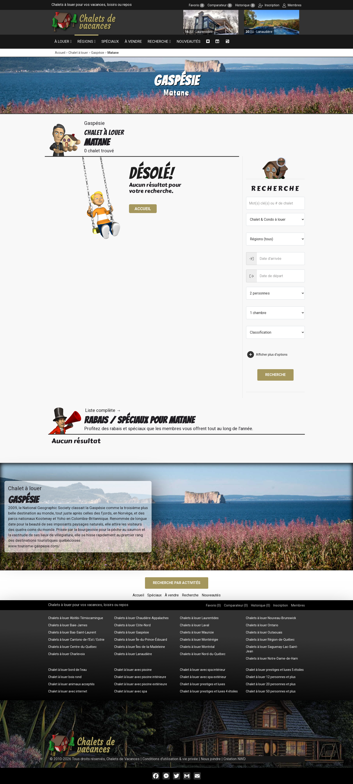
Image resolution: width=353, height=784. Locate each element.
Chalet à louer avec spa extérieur (203, 677)
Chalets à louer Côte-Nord (132, 625)
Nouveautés (188, 41)
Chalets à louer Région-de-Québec (270, 639)
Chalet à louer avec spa (130, 691)
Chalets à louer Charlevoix (66, 654)
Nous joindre (211, 759)
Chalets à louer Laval (194, 625)
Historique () (260, 605)
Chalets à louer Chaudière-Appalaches (141, 618)
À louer (61, 41)
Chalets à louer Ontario (262, 625)
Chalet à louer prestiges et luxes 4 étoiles (209, 691)
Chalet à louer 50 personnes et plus (271, 691)
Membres (292, 5)
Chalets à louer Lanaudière (133, 654)
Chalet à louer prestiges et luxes (202, 684)
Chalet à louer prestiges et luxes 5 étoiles (275, 670)
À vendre (133, 41)
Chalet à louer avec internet (67, 691)
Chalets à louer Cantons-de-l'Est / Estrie (76, 639)
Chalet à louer (78, 52)
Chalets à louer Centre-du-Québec (72, 647)
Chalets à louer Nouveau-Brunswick (271, 618)
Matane (113, 52)
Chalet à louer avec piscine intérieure (140, 677)
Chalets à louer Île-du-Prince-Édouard (140, 639)
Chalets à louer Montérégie (199, 639)
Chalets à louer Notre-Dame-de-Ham (272, 658)
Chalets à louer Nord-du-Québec (202, 654)
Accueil (60, 52)
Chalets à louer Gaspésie (131, 632)
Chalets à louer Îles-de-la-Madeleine (139, 647)
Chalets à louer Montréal (197, 647)
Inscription (268, 5)
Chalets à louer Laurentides (199, 618)
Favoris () (213, 605)
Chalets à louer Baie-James (67, 625)
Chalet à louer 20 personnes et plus (271, 684)
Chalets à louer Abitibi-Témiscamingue (75, 618)
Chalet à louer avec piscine (133, 670)
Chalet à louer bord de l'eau (67, 670)
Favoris (196, 5)
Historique (245, 5)
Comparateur (220, 5)
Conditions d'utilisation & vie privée (170, 759)
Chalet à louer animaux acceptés (71, 684)
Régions (85, 41)
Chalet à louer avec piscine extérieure (140, 684)
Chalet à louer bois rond (64, 677)
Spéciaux (110, 41)
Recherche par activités (176, 583)
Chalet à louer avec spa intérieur (202, 670)
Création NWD (235, 759)
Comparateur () (236, 605)
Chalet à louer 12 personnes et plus (271, 677)
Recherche (158, 41)
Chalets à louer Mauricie (197, 632)
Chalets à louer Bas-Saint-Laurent (72, 632)
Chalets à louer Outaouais (264, 632)
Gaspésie (97, 52)
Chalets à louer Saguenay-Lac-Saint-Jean (272, 649)
